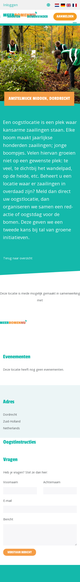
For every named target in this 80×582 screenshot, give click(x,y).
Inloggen (10, 5)
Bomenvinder (37, 17)
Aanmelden (65, 16)
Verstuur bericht (19, 552)
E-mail (7, 501)
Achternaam (51, 482)
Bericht (8, 519)
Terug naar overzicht (17, 258)
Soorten (13, 17)
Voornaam (10, 482)
